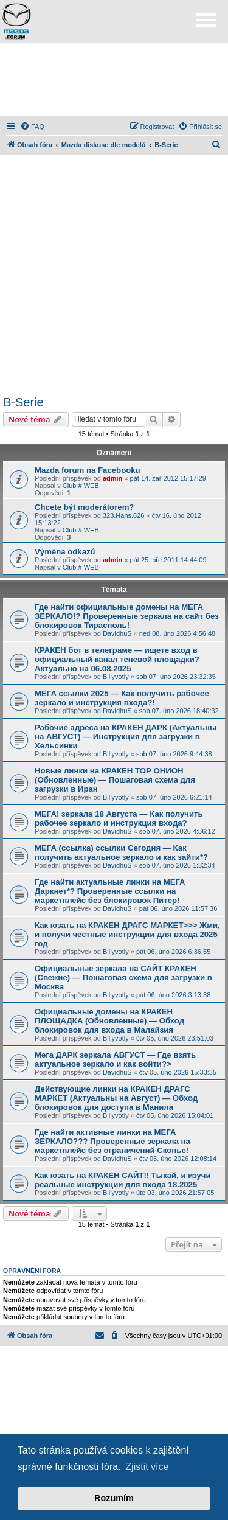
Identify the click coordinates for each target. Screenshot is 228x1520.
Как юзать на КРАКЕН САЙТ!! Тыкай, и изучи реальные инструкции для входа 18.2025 (123, 1180)
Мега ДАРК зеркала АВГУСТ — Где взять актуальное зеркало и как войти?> (115, 1059)
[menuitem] (32, 126)
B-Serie (23, 402)
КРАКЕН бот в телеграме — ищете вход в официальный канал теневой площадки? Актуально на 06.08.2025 (117, 659)
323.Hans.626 (124, 515)
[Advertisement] (114, 79)
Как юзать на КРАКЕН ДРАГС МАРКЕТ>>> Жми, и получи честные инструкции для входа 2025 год (127, 934)
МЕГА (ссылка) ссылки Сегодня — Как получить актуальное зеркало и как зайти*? (121, 852)
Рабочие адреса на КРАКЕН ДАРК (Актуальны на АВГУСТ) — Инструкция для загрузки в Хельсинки (125, 736)
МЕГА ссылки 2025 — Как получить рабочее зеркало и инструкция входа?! (122, 698)
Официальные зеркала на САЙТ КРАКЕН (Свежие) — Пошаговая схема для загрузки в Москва (123, 977)
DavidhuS (117, 633)
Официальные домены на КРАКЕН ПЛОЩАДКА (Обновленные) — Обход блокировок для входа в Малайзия (109, 1020)
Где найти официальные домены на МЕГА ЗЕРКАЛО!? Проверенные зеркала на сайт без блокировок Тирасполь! (127, 616)
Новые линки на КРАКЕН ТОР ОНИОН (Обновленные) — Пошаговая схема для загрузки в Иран (115, 779)
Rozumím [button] (114, 1498)
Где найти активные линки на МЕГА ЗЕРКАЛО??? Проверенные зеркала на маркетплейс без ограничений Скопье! (112, 1141)
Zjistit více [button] (146, 1467)
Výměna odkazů (65, 551)
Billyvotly (116, 676)
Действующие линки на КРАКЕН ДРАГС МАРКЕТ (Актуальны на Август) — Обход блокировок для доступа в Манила (116, 1098)
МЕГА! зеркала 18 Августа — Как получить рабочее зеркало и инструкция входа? (119, 818)
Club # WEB (81, 485)
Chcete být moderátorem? (84, 507)
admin (112, 478)
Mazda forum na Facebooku (87, 470)
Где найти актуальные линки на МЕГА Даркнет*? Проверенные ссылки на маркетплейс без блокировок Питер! (110, 891)
